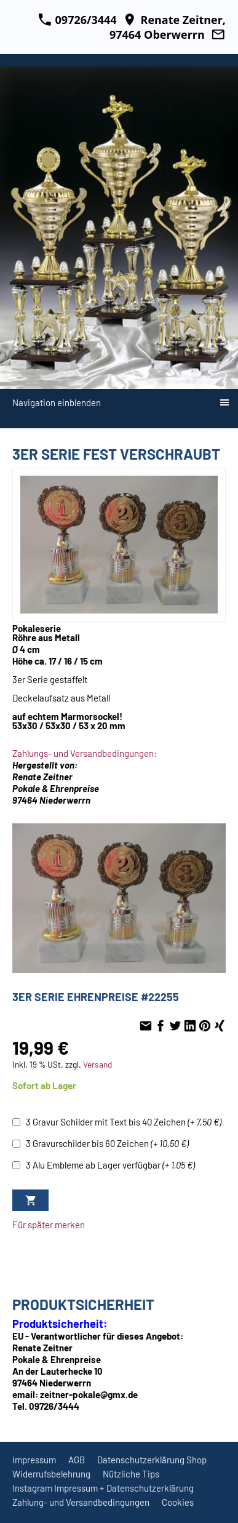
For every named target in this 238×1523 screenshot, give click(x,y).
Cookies (178, 1502)
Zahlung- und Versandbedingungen (80, 1502)
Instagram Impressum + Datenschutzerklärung (103, 1487)
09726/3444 (77, 19)
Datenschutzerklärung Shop (152, 1459)
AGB (76, 1459)
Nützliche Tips (131, 1473)
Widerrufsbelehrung (51, 1473)
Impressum (34, 1459)
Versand (97, 1064)
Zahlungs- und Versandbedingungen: (84, 753)
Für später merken (48, 1224)
